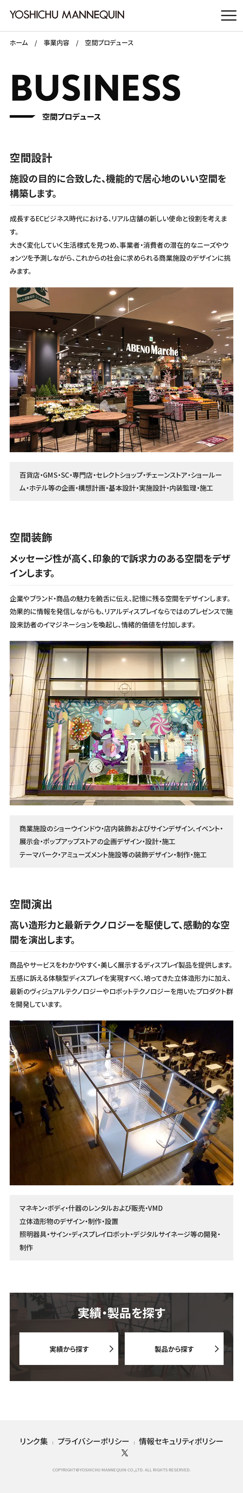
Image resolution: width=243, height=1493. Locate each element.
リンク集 (34, 1441)
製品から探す (174, 1354)
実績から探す (69, 1354)
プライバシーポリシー (93, 1441)
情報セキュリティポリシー (181, 1441)
